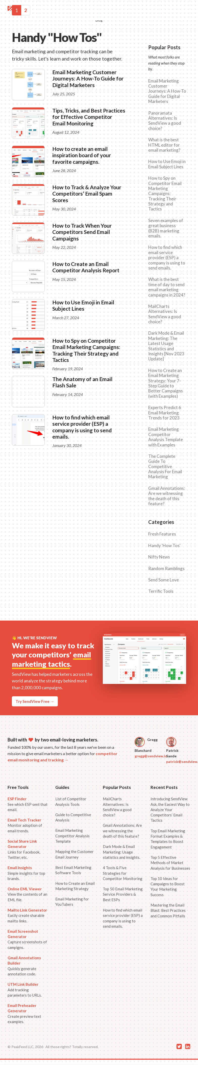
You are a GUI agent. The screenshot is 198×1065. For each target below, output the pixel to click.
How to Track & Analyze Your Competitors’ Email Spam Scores (86, 193)
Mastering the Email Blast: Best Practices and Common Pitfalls (168, 910)
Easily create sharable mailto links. (27, 915)
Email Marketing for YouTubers (72, 902)
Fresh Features (162, 534)
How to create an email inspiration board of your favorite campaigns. (81, 155)
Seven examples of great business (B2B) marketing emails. (165, 228)
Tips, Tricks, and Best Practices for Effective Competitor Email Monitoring (88, 116)
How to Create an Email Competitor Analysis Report (85, 267)
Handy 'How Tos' (164, 545)
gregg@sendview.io (151, 756)
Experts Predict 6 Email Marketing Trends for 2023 (164, 412)
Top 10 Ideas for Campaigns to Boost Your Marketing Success (168, 886)
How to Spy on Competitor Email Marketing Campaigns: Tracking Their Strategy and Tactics (86, 350)
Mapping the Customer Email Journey (74, 854)
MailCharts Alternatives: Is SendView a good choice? (164, 314)
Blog (99, 20)
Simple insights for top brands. (26, 873)
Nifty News (159, 557)
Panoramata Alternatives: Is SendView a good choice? (164, 121)
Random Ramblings (166, 568)
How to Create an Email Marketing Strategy (75, 886)
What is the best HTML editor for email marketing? (164, 145)
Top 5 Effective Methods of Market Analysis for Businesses (170, 862)
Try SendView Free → (35, 701)
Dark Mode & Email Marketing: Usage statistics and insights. (121, 852)
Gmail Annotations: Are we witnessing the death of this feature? (166, 496)
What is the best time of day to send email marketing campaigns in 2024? (166, 287)
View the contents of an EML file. (27, 894)
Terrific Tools (161, 591)
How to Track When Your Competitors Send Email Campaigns (82, 231)
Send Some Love (163, 579)
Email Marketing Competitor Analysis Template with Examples (165, 437)
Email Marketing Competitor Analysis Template (72, 835)
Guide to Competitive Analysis (73, 817)
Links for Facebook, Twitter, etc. (24, 849)
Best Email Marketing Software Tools (73, 870)
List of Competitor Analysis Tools (70, 801)
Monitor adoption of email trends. (25, 825)
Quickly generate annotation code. (24, 965)
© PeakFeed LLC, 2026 (25, 1047)
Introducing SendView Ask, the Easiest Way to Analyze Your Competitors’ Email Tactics (170, 809)
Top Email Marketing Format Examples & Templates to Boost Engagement (168, 839)
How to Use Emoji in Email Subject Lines (83, 305)
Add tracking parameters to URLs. (25, 989)
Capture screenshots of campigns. (27, 939)
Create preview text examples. (24, 1013)
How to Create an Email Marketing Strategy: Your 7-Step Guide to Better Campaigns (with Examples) (165, 383)
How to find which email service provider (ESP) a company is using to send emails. (82, 427)
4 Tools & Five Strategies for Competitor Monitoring (122, 873)
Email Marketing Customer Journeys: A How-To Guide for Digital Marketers (87, 78)
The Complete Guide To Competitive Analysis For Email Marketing (165, 467)
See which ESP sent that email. (27, 804)
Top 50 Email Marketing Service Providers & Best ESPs (123, 894)
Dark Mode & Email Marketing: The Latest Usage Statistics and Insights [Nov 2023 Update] (166, 346)
